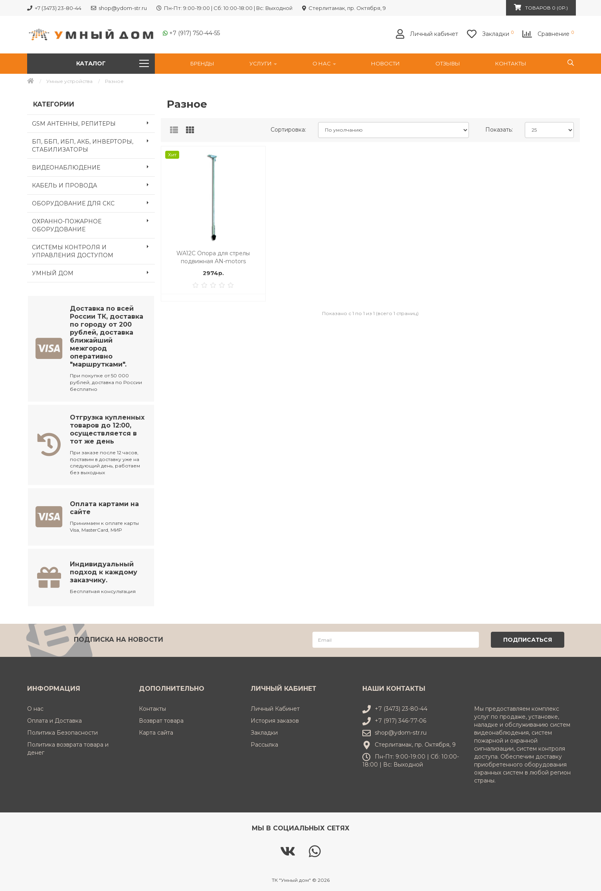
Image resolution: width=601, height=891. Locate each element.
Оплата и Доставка (54, 719)
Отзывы (447, 63)
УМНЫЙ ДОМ (93, 272)
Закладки (264, 731)
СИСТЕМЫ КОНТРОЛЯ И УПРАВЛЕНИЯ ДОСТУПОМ (93, 249)
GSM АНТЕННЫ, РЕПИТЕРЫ (93, 122)
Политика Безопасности (62, 731)
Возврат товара (161, 719)
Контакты (510, 63)
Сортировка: (288, 129)
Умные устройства (69, 81)
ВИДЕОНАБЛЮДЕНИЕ (93, 166)
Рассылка (264, 743)
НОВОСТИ (385, 63)
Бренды (202, 63)
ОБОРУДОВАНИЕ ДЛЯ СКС (93, 202)
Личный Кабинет (275, 707)
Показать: (499, 129)
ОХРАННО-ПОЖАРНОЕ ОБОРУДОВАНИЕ (93, 223)
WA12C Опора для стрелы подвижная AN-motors (213, 257)
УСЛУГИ (263, 63)
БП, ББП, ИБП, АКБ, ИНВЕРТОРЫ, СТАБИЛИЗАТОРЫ (93, 143)
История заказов (275, 719)
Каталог (112, 63)
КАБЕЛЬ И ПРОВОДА (93, 184)
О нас (324, 63)
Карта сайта (156, 731)
